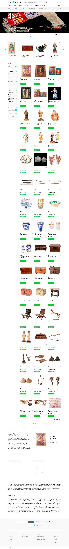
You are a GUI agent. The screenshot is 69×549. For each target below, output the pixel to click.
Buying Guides (56, 542)
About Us (11, 534)
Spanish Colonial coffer (51, 278)
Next (47, 423)
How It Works (36, 5)
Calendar (20, 5)
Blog (31, 5)
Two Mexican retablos (51, 79)
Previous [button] (5, 49)
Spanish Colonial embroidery (52, 411)
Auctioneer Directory (25, 536)
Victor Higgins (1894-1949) (13, 55)
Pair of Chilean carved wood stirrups (25, 389)
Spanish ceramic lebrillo (52, 212)
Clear (16, 71)
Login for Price (23, 83)
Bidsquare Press (12, 536)
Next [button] (63, 49)
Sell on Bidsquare (39, 534)
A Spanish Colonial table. (52, 300)
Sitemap (55, 539)
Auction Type (10, 81)
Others (60, 8)
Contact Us (12, 539)
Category (9, 87)
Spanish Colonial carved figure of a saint (54, 56)
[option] (14, 50)
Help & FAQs (56, 540)
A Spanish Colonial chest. (52, 256)
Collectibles (12, 103)
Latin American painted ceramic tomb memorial (25, 168)
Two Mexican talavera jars (52, 234)
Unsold (13, 77)
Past (12, 73)
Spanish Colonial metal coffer (38, 300)
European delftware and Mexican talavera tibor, (25, 257)
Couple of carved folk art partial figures (24, 345)
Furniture (24, 8)
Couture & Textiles (12, 101)
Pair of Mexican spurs (51, 389)
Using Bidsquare (56, 534)
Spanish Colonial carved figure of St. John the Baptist (39, 124)
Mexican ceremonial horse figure (53, 322)
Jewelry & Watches (32, 8)
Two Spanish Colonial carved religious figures (54, 146)
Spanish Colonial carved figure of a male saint (25, 146)
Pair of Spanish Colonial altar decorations (52, 168)
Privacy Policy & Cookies (25, 547)
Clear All (16, 66)
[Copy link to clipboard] (52, 34)
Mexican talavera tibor (23, 234)
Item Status (10, 71)
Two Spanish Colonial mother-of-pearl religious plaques (40, 168)
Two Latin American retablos (38, 101)
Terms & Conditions (33, 547)
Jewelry (12, 96)
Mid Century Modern (42, 8)
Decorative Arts (16, 8)
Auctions (9, 5)
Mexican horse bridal (37, 389)
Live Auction (12, 84)
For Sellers (43, 5)
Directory (26, 5)
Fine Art (9, 8)
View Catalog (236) (56, 30)
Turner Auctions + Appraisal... (23, 81)
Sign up (59, 2)
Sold (13, 75)
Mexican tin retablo (23, 101)
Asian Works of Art (52, 8)
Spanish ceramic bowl (23, 212)
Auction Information (41, 36)
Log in (56, 2)
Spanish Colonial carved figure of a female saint (53, 102)
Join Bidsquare (24, 537)
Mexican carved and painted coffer (25, 300)
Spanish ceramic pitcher (37, 212)
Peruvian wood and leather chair (25, 322)
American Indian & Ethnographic (12, 99)
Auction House (11, 113)
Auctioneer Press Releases (41, 539)
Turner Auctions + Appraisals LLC (29, 28)
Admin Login (39, 537)
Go (16, 109)
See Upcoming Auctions (25, 534)
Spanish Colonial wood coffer (38, 278)
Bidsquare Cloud (39, 540)
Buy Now (14, 5)
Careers (11, 537)
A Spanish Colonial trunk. (38, 256)
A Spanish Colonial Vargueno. (25, 56)
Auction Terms (56, 536)
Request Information (40, 536)
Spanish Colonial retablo (23, 79)
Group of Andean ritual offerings (25, 411)
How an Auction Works (57, 537)
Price (9, 107)
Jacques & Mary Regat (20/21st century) (40, 56)
